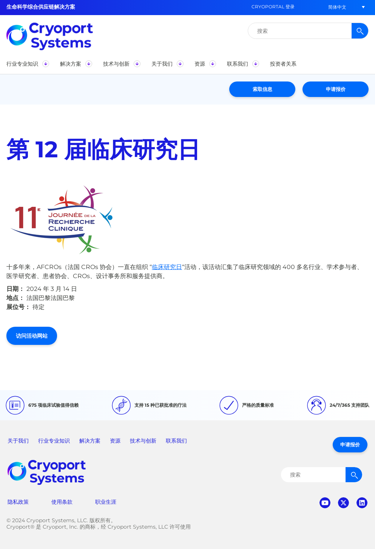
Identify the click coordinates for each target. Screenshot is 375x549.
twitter (343, 502)
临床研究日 (167, 267)
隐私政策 (18, 501)
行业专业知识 (54, 440)
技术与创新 (143, 440)
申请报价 (336, 89)
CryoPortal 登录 (273, 6)
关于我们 (18, 440)
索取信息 (262, 89)
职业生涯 (105, 501)
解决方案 (89, 440)
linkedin (361, 502)
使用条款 (62, 501)
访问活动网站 (32, 335)
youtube (324, 502)
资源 (115, 440)
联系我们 (176, 440)
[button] (337, 7)
